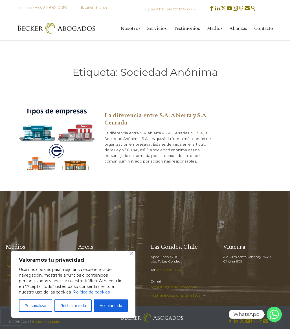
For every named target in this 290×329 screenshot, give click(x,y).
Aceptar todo (111, 305)
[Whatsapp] (274, 314)
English (101, 8)
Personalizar (36, 305)
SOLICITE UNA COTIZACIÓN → (170, 9)
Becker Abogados (46, 321)
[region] (73, 284)
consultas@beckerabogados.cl (175, 287)
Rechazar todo (73, 305)
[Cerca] (131, 253)
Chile (198, 133)
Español (87, 8)
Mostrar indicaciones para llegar (176, 295)
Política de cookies (91, 292)
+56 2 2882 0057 (170, 270)
